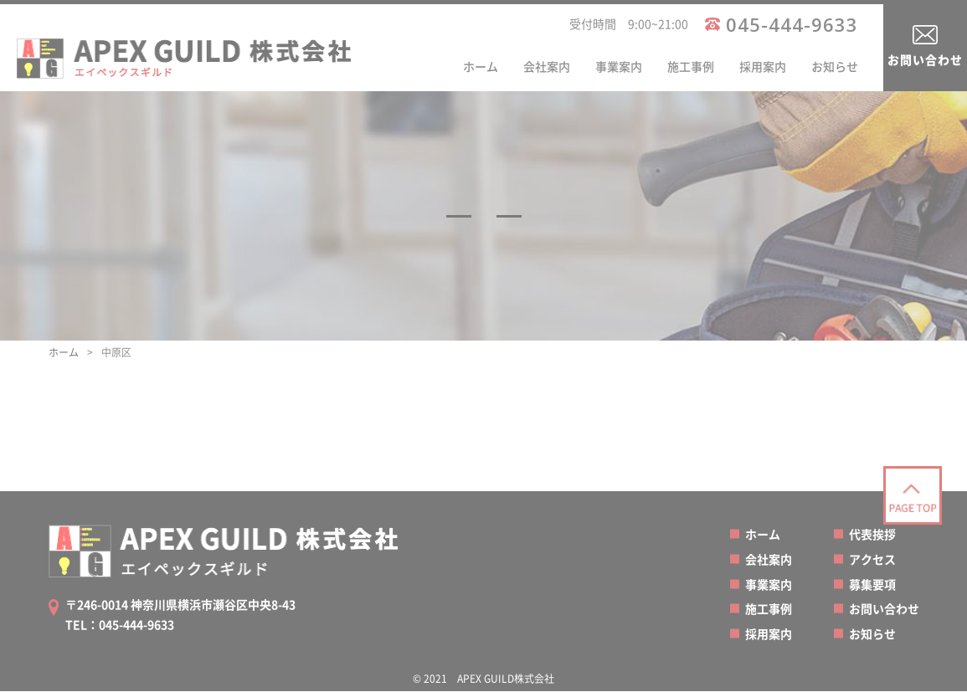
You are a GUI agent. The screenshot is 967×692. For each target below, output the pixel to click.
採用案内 (762, 66)
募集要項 (872, 584)
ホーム (480, 66)
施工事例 (690, 66)
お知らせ (834, 66)
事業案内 (618, 66)
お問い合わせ (925, 59)
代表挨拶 (872, 533)
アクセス (872, 559)
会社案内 (546, 66)
